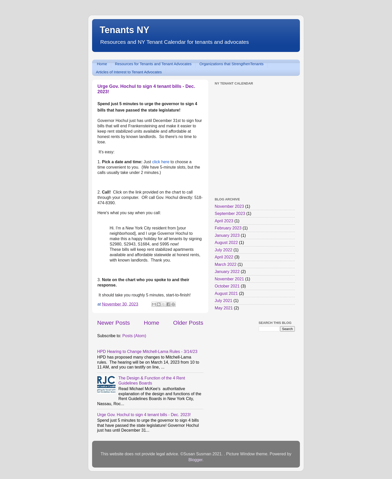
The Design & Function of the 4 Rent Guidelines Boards (151, 380)
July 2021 (223, 300)
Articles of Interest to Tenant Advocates (129, 72)
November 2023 (229, 206)
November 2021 (229, 279)
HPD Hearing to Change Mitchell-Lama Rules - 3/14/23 (147, 351)
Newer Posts (113, 322)
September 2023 (230, 213)
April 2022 (224, 257)
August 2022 (226, 242)
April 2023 (224, 220)
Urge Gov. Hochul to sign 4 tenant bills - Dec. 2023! (144, 414)
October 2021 (227, 286)
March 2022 (225, 264)
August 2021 (226, 293)
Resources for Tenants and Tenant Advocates (153, 64)
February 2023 (228, 228)
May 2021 (224, 308)
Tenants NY (124, 30)
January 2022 (227, 271)
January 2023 (227, 235)
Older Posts (188, 322)
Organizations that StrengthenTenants (231, 64)
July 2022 (223, 250)
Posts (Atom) (134, 335)
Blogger (195, 459)
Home (102, 64)
